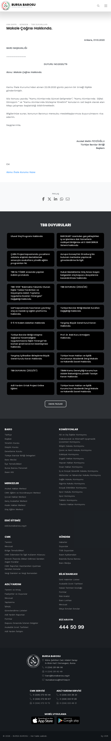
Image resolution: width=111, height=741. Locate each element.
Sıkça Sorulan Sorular (69, 609)
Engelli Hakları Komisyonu (71, 458)
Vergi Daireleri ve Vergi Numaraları (21, 573)
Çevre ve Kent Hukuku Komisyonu (75, 450)
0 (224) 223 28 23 (68, 695)
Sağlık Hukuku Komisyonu (71, 479)
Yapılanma (9, 602)
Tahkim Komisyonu (68, 500)
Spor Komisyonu (67, 496)
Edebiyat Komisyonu (69, 454)
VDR (106, 736)
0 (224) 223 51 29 (68, 699)
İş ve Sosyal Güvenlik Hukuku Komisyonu (78, 471)
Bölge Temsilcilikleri (14, 550)
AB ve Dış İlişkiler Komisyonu (73, 435)
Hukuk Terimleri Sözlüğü (70, 588)
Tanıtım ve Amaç (13, 590)
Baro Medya (65, 563)
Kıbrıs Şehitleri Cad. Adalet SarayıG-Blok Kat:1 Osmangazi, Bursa (61, 661)
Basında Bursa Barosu (69, 559)
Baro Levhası (65, 600)
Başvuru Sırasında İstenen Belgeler (21, 623)
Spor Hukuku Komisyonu (71, 492)
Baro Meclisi (10, 460)
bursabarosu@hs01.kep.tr (58, 680)
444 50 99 (71, 627)
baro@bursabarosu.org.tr (57, 675)
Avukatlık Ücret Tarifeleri (16, 627)
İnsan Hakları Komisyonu (71, 467)
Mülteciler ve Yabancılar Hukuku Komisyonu (80, 475)
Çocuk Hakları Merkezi (15, 497)
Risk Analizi (64, 596)
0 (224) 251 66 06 (54, 667)
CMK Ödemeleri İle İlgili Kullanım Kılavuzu (25, 555)
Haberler (63, 542)
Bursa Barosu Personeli (16, 468)
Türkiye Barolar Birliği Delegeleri (20, 455)
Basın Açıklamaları (67, 555)
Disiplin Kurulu (11, 447)
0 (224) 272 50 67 (42, 699)
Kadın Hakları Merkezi (15, 505)
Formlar (8, 619)
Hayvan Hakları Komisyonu (71, 463)
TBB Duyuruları (66, 550)
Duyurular (63, 546)
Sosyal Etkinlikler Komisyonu (73, 488)
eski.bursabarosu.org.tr (16, 526)
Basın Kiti (9, 472)
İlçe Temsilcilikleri (13, 464)
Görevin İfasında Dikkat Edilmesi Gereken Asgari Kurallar (24, 560)
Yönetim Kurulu (12, 443)
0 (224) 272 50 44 (41, 695)
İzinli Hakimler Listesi (69, 579)
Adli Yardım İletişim (14, 631)
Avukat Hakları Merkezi (15, 489)
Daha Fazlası (56, 403)
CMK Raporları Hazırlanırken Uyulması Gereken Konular (23, 567)
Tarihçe (8, 435)
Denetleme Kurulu (13, 451)
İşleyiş (7, 606)
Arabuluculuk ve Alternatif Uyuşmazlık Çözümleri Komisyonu (77, 440)
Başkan (8, 439)
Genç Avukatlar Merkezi (16, 501)
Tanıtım (8, 542)
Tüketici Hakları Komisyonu (72, 504)
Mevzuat (9, 546)
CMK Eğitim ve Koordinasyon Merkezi (23, 493)
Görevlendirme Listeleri (16, 610)
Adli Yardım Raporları (15, 615)
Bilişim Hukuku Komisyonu (71, 446)
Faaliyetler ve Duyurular (16, 594)
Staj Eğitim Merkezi (14, 509)
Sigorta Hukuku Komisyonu (72, 483)
